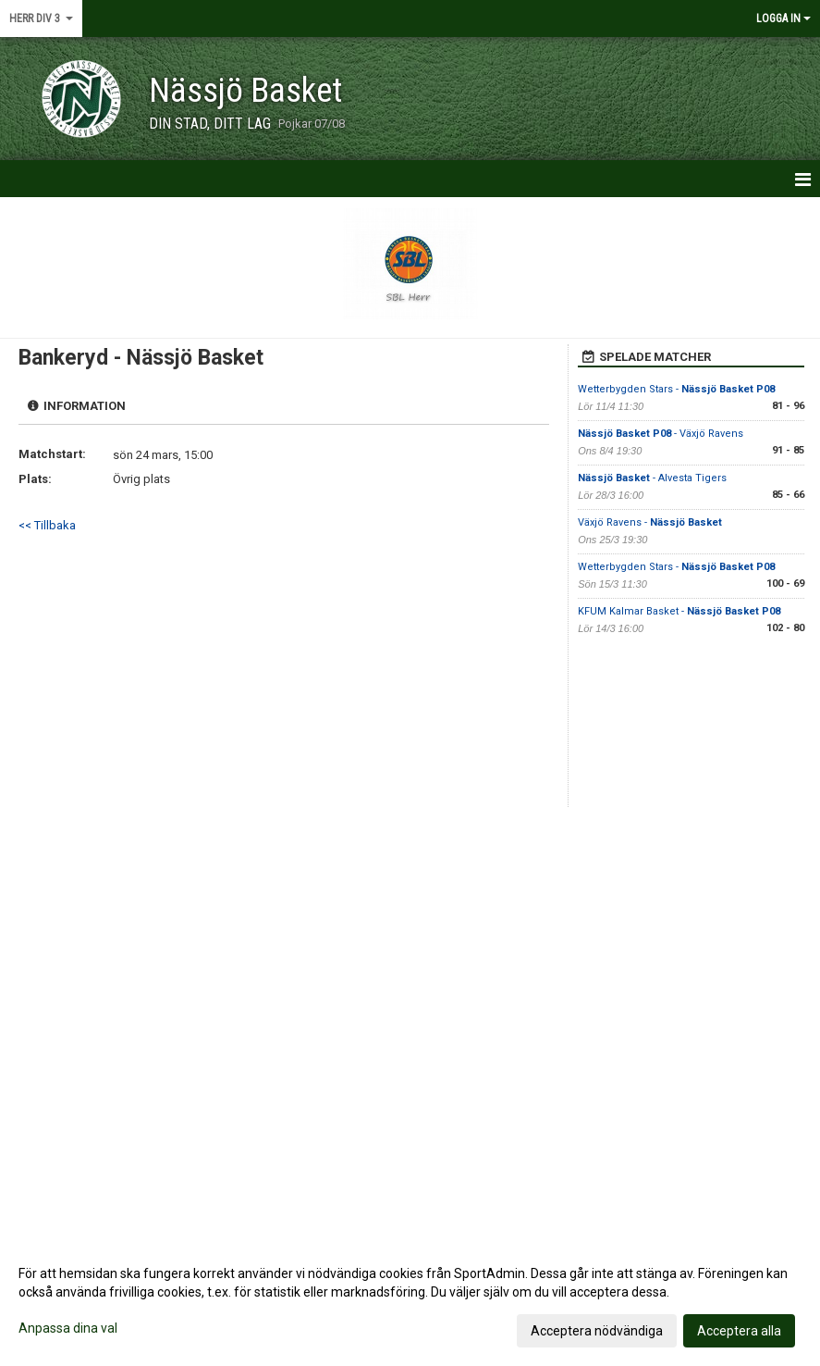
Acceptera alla (739, 1330)
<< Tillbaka (47, 525)
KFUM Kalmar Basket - (679, 611)
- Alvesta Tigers (652, 478)
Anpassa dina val (67, 1328)
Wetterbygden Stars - (676, 389)
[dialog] (410, 1301)
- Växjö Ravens (660, 434)
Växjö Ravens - (650, 522)
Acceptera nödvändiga (597, 1330)
